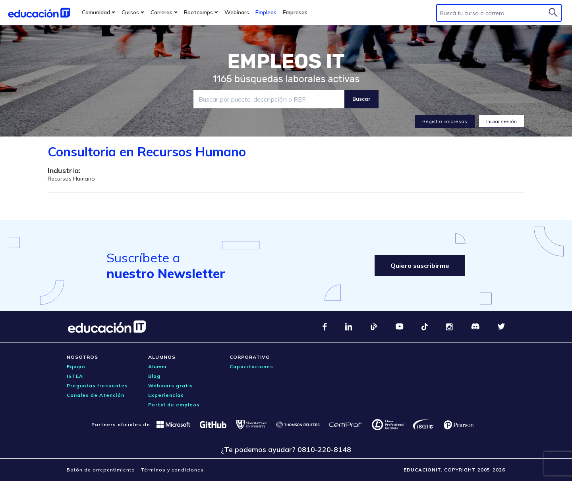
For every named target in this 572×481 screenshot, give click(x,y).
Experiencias (166, 395)
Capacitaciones (251, 366)
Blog (154, 376)
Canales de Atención (95, 395)
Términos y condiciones (172, 470)
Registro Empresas (444, 121)
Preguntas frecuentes (97, 386)
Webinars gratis (170, 386)
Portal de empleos (174, 405)
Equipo (76, 366)
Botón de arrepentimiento (101, 470)
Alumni (157, 366)
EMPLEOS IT (286, 61)
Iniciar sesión (501, 121)
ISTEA (75, 376)
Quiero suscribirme (419, 265)
